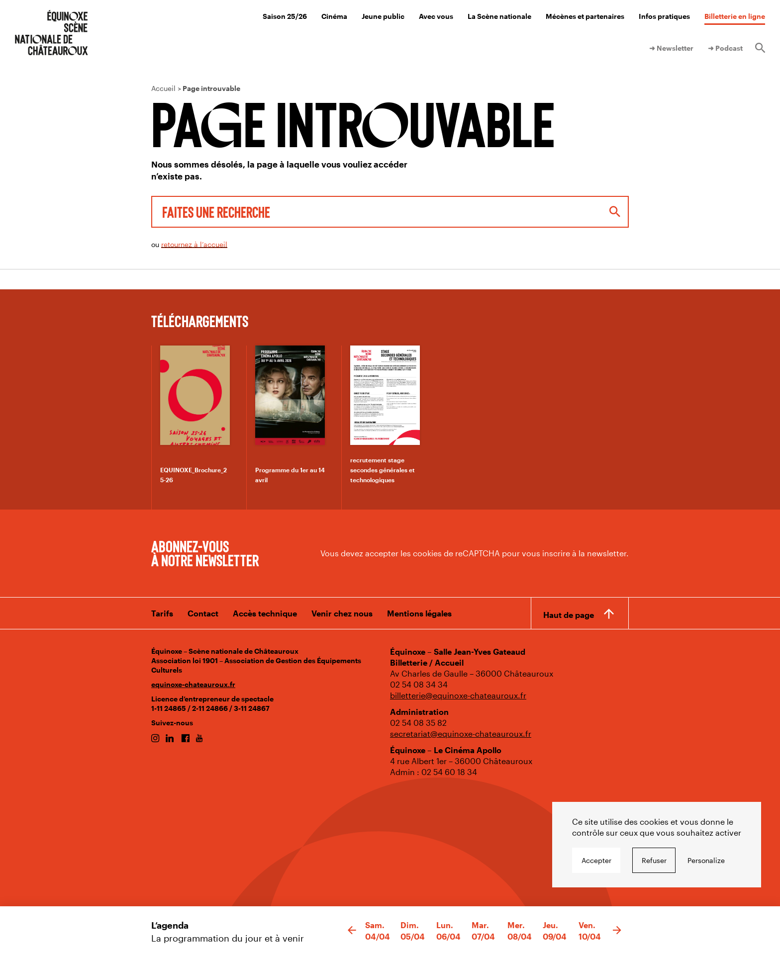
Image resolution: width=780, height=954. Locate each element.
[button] (352, 930)
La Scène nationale (499, 16)
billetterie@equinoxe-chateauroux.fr (458, 695)
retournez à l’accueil (194, 244)
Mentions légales (419, 613)
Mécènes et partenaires (585, 16)
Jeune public (383, 16)
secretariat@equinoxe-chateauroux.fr (460, 733)
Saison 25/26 (285, 16)
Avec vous (436, 16)
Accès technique (265, 613)
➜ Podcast (725, 48)
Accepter (596, 860)
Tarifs (162, 613)
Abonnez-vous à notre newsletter (205, 552)
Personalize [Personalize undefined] (706, 860)
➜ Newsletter (671, 48)
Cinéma (334, 16)
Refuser (654, 860)
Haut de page (568, 614)
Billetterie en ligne (734, 16)
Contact (203, 613)
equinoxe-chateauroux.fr (193, 684)
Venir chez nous (342, 613)
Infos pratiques (664, 16)
